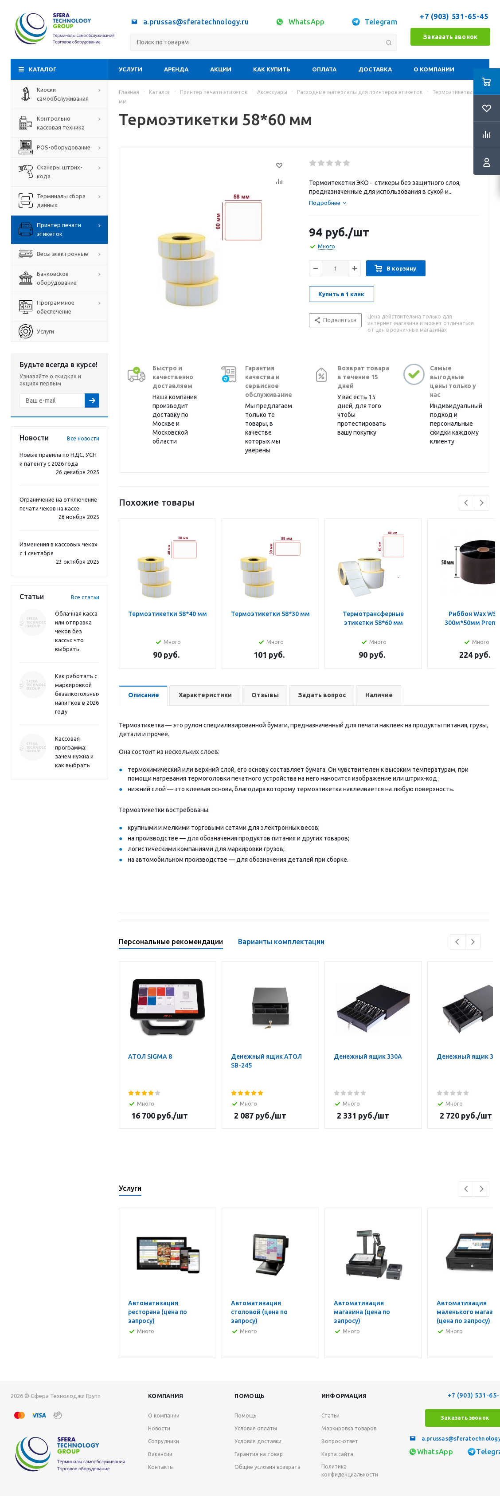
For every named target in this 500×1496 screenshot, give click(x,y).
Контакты (161, 1467)
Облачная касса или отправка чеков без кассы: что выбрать (76, 631)
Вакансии (160, 1454)
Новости (159, 1428)
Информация (344, 1396)
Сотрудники (163, 1441)
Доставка (375, 69)
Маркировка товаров (348, 1428)
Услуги (130, 69)
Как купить (271, 69)
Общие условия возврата (267, 1467)
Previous (466, 502)
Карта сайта (337, 1454)
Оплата (324, 69)
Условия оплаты (255, 1428)
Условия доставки (257, 1441)
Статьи (330, 1415)
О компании (434, 69)
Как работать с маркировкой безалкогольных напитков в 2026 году (77, 694)
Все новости (83, 438)
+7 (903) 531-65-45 (455, 16)
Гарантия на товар (258, 1454)
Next (481, 502)
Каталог (43, 69)
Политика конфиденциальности (349, 1470)
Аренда (176, 69)
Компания (165, 1396)
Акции (220, 69)
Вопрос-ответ (339, 1441)
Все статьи (85, 597)
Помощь (249, 1396)
